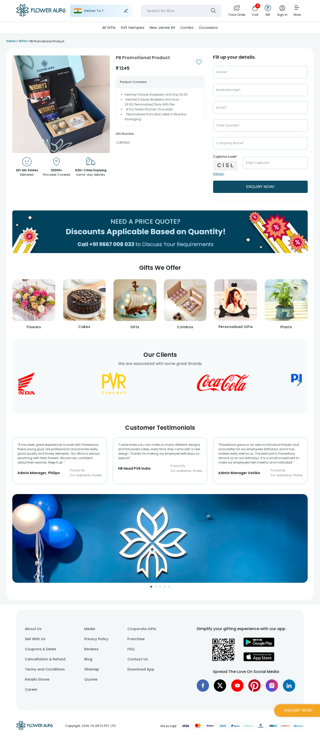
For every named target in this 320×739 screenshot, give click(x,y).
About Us (33, 628)
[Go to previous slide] (23, 384)
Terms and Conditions (45, 669)
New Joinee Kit (162, 27)
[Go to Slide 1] (151, 587)
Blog (88, 659)
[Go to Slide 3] (160, 587)
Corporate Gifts (141, 628)
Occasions (208, 27)
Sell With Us (35, 638)
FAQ (131, 649)
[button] (160, 538)
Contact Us (137, 659)
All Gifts (109, 27)
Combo (187, 27)
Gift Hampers (132, 27)
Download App (140, 669)
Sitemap (91, 669)
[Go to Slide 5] (169, 587)
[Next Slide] (304, 542)
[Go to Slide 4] (165, 587)
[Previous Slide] (16, 542)
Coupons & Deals (40, 649)
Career (31, 689)
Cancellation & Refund (45, 659)
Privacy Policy (96, 638)
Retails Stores (37, 679)
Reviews (91, 649)
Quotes (91, 679)
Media (89, 628)
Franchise (136, 638)
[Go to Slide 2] (156, 587)
